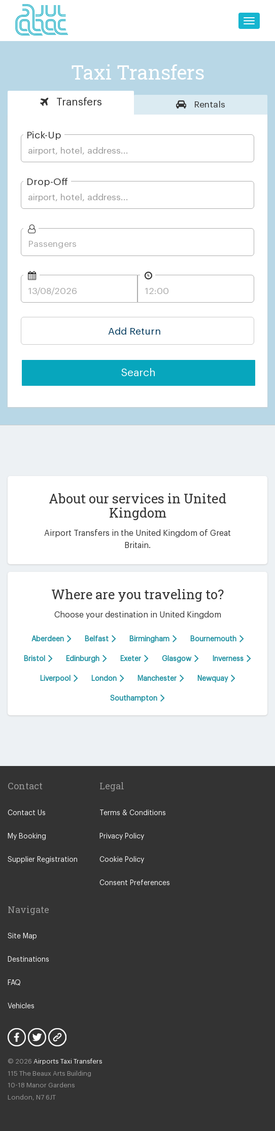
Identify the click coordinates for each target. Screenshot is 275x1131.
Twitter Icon (37, 1037)
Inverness (231, 658)
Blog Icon (57, 1037)
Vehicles (21, 1006)
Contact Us (27, 813)
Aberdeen (51, 638)
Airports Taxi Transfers (67, 1061)
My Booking (27, 836)
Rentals (208, 104)
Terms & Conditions (132, 813)
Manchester (161, 678)
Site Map (22, 936)
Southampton (137, 697)
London (107, 678)
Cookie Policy (121, 859)
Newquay (216, 678)
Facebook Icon (17, 1037)
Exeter (134, 658)
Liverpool (59, 678)
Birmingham (153, 638)
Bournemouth (217, 638)
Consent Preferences (134, 883)
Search (138, 373)
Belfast (100, 638)
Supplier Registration (43, 859)
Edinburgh (86, 658)
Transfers (77, 102)
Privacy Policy (121, 836)
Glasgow (180, 658)
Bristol (38, 658)
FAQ (14, 983)
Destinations (28, 959)
